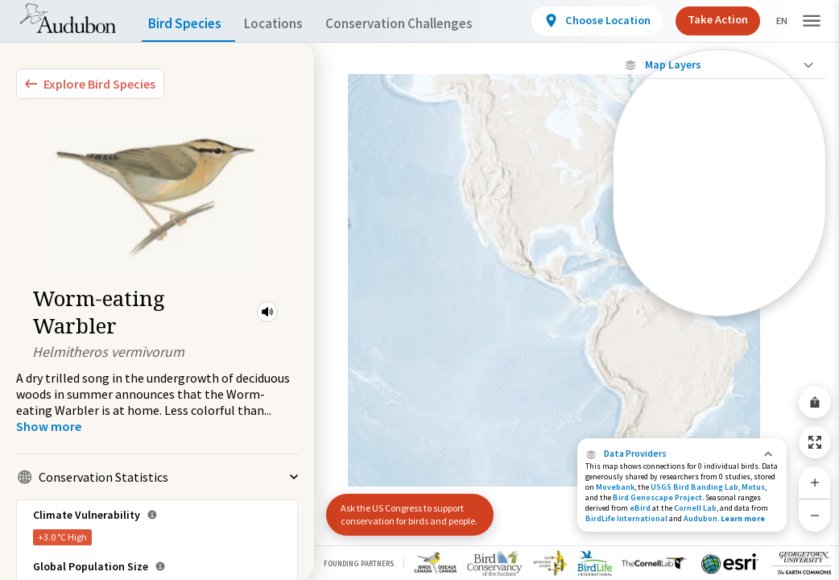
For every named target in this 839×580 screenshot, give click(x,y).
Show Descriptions (719, 320)
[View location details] (583, 20)
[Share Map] (815, 402)
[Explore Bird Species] (90, 83)
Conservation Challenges (424, 23)
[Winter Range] (719, 278)
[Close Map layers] (719, 65)
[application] (419, 290)
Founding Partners (359, 563)
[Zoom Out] (815, 515)
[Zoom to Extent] (815, 442)
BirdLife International (626, 518)
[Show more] (48, 426)
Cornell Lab (695, 508)
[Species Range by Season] (719, 223)
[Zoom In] (815, 482)
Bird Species (188, 23)
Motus (753, 487)
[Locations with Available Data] (719, 167)
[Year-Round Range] (719, 305)
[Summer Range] (719, 250)
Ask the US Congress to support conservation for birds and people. (402, 508)
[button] (267, 311)
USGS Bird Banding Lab (694, 487)
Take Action (704, 19)
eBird (640, 508)
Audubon (700, 518)
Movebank (615, 487)
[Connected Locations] (719, 195)
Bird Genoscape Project (657, 497)
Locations (287, 23)
